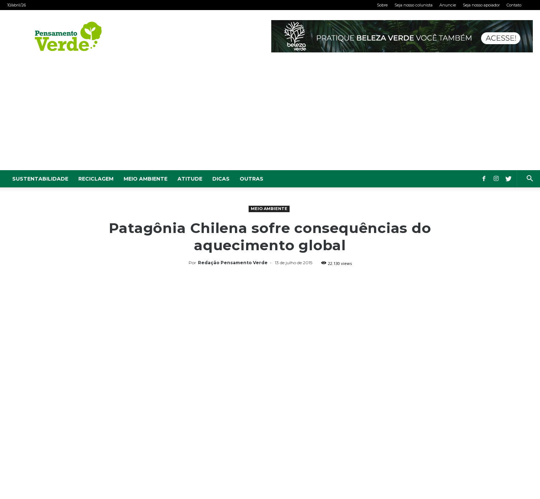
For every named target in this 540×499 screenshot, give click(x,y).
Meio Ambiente (145, 179)
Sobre (382, 5)
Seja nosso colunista (413, 5)
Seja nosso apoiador (481, 5)
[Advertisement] (270, 116)
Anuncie (447, 5)
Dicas (221, 179)
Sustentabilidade (40, 179)
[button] (529, 179)
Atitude (189, 179)
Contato (514, 5)
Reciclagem (96, 179)
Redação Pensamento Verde (233, 262)
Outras (251, 179)
